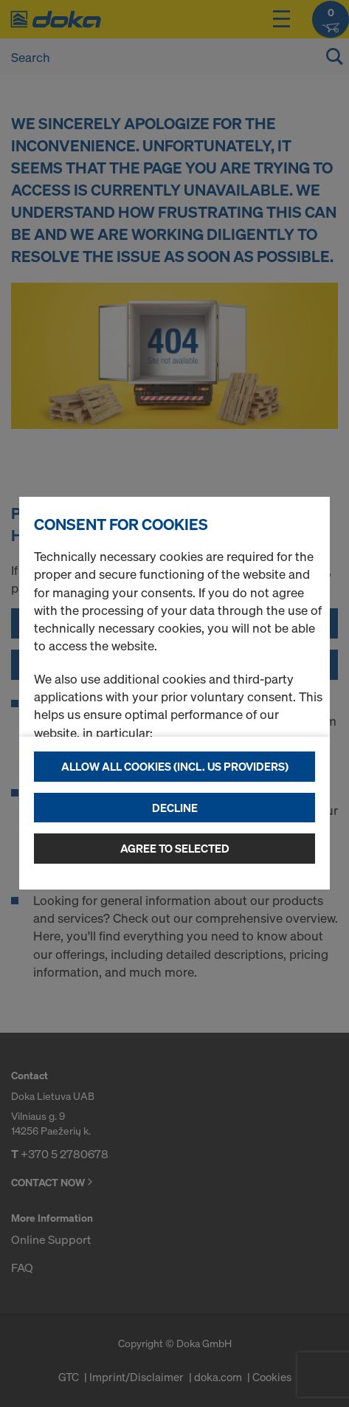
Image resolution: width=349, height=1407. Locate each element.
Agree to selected (174, 848)
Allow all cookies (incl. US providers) (174, 766)
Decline (175, 807)
